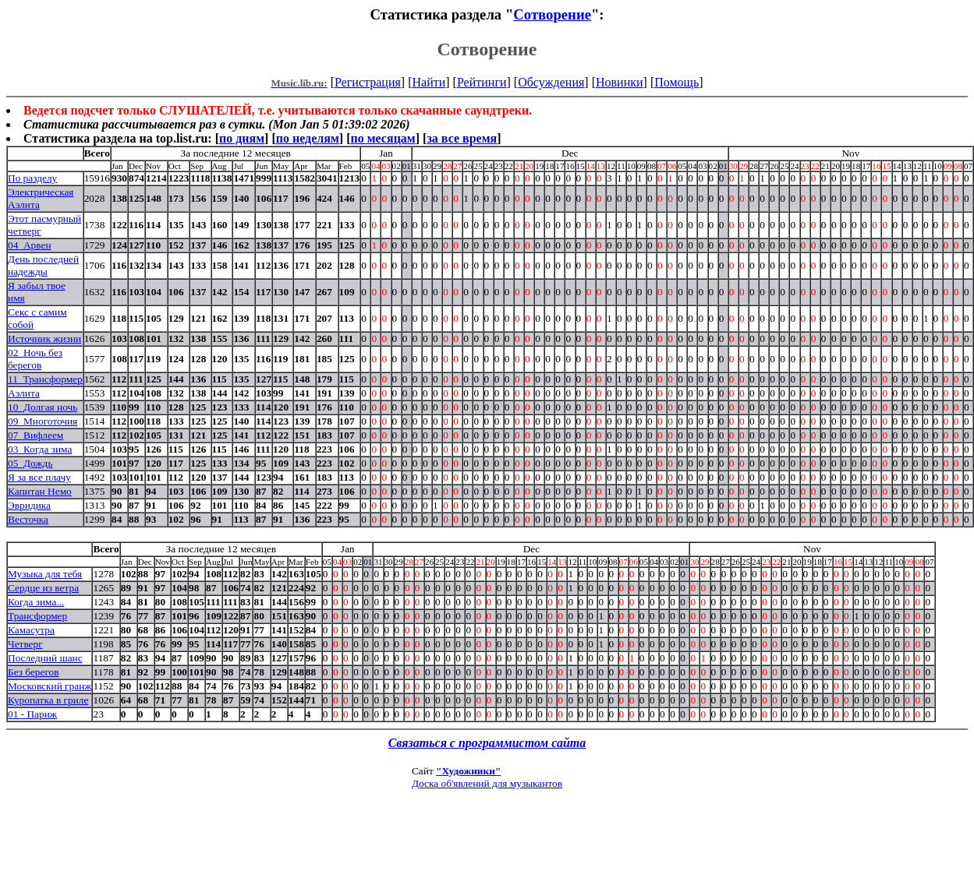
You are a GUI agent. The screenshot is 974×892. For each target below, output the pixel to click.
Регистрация (368, 82)
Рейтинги (482, 82)
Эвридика (29, 505)
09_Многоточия (42, 421)
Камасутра (31, 630)
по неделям (307, 138)
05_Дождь (30, 463)
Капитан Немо (40, 491)
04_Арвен (29, 245)
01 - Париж (32, 714)
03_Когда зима (40, 449)
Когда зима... (36, 602)
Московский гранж (49, 686)
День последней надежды (43, 265)
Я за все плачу (39, 477)
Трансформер (37, 616)
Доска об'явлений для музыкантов (487, 783)
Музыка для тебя (45, 574)
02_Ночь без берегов (35, 359)
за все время (462, 138)
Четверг (25, 644)
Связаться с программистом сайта (487, 742)
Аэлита (24, 393)
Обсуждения (551, 82)
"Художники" (468, 771)
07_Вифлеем (35, 435)
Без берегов (33, 672)
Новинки (619, 82)
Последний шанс (45, 658)
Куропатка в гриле (48, 700)
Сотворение (552, 14)
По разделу (32, 178)
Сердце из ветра (43, 588)
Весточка (28, 519)
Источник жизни (44, 338)
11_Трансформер (45, 379)
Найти (428, 82)
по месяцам (382, 138)
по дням (241, 138)
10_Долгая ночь (42, 407)
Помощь (676, 82)
